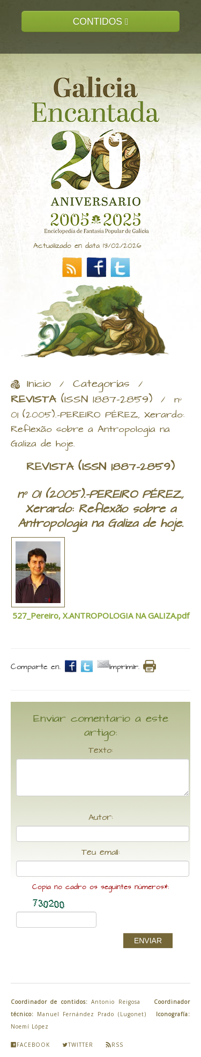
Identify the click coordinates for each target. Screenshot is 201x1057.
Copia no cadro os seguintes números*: (100, 887)
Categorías (101, 384)
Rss (114, 1044)
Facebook (30, 1044)
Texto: (100, 750)
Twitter (77, 1044)
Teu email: (100, 852)
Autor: (100, 817)
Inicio (39, 384)
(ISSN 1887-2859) (81, 400)
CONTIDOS (101, 21)
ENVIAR (148, 940)
